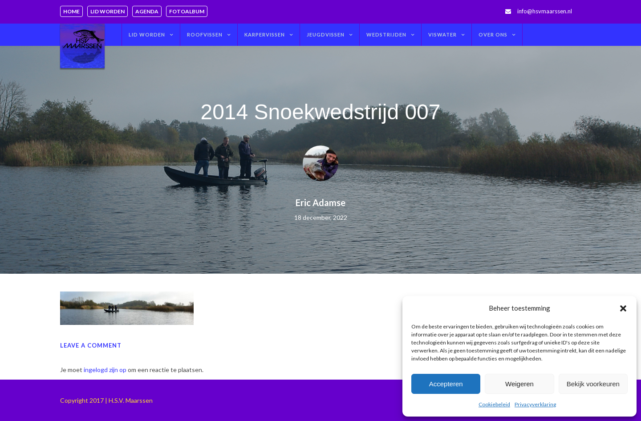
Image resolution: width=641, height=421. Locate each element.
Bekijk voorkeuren (593, 384)
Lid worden (107, 11)
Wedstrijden (386, 34)
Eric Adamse (320, 202)
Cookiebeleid (494, 404)
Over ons (493, 34)
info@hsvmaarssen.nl (544, 11)
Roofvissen (205, 34)
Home (71, 11)
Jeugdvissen (326, 34)
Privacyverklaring (535, 404)
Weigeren (519, 384)
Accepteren (446, 384)
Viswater (442, 34)
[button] (623, 308)
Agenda (146, 11)
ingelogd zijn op (105, 369)
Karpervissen (264, 34)
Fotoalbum (186, 11)
